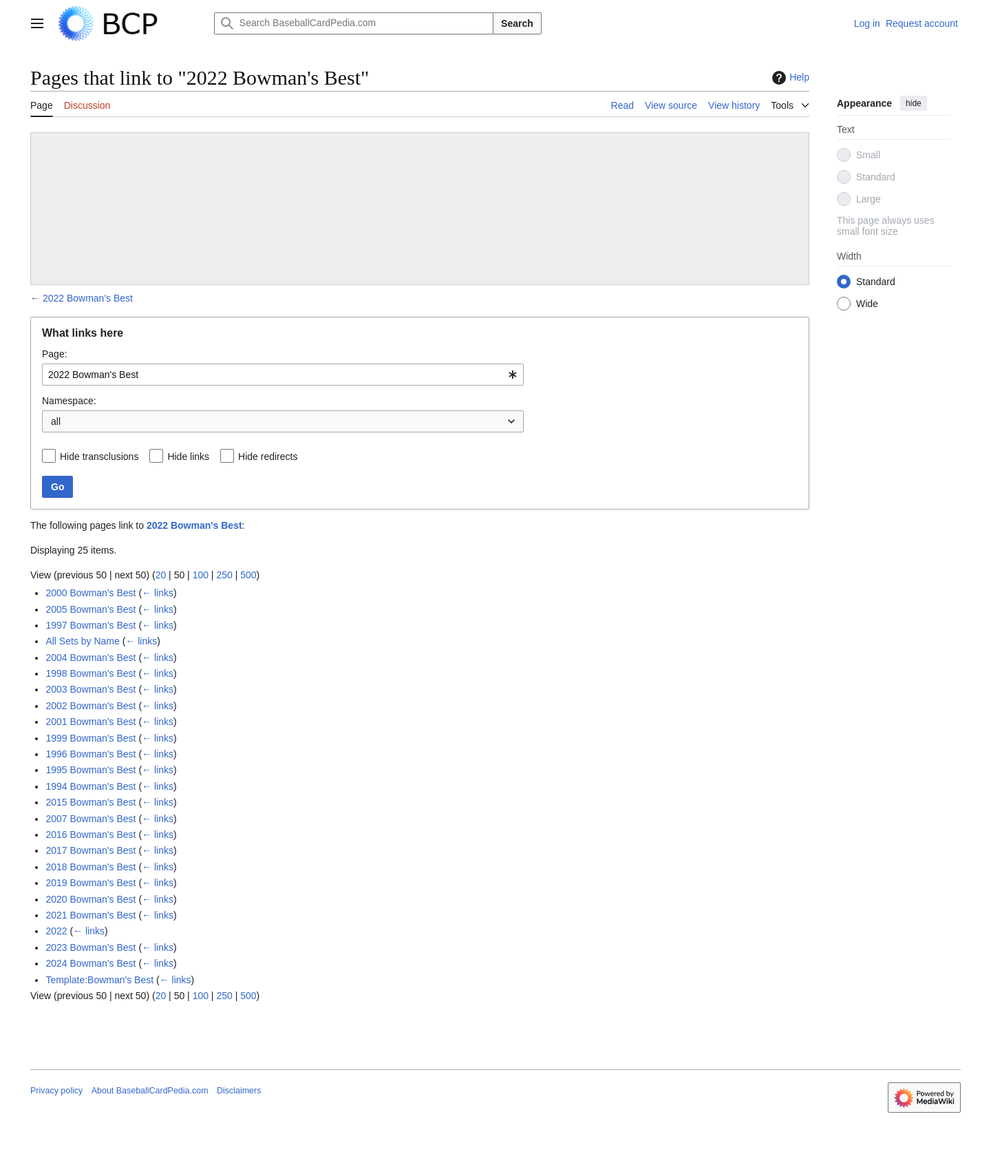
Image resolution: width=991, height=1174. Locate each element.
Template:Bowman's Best (99, 979)
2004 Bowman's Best (90, 657)
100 (201, 574)
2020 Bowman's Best (90, 899)
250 (224, 574)
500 (248, 574)
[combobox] (283, 375)
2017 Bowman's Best (90, 850)
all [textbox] (56, 421)
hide (913, 103)
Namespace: (69, 400)
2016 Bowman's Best (90, 834)
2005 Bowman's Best (90, 609)
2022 (56, 930)
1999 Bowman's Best (90, 738)
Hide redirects (267, 456)
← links (157, 592)
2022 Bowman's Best (88, 298)
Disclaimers (239, 1091)
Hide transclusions (99, 456)
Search (517, 23)
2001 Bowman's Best (90, 721)
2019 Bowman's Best (90, 882)
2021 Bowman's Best (90, 915)
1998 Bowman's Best (90, 673)
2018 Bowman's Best (90, 866)
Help (789, 78)
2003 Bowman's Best (90, 689)
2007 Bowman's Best (90, 818)
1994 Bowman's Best (90, 786)
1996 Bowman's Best (90, 753)
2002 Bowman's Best (90, 705)
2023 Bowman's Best (90, 947)
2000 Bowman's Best (90, 592)
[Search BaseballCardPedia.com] (353, 23)
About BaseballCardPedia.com (150, 1091)
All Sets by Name (82, 641)
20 (161, 574)
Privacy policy (56, 1091)
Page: (54, 353)
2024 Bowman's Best (90, 963)
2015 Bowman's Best (90, 802)
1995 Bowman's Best (90, 769)
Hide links (188, 456)
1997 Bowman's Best (90, 625)
